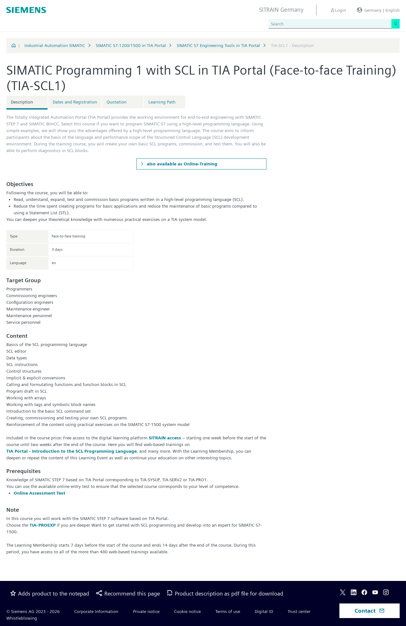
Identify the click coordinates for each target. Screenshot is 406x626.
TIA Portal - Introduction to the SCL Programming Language (71, 451)
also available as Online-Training (181, 163)
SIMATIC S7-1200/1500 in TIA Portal (131, 45)
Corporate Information (96, 611)
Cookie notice (187, 611)
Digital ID (264, 611)
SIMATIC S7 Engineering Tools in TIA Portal (218, 45)
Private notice (146, 611)
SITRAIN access (165, 437)
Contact (370, 610)
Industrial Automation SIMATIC (54, 45)
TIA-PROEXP (42, 525)
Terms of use (227, 611)
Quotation (117, 101)
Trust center (299, 611)
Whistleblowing (21, 618)
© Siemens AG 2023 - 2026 (33, 611)
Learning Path (161, 101)
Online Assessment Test (39, 493)
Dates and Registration (75, 101)
